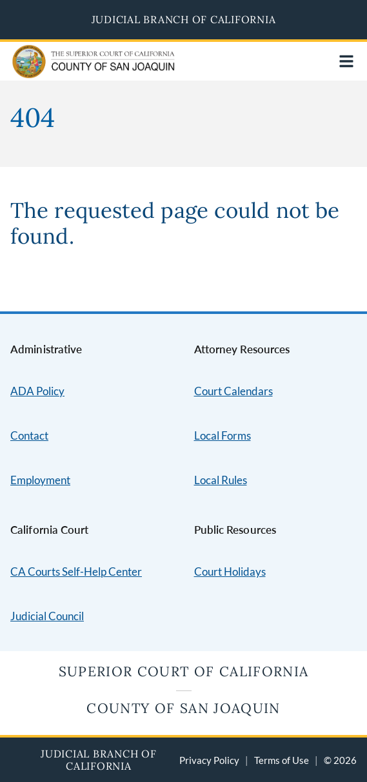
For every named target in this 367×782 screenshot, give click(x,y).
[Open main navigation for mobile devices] (346, 61)
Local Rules (220, 480)
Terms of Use (281, 760)
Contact (29, 435)
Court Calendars (233, 391)
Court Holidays (230, 571)
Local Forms (222, 435)
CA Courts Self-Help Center (76, 571)
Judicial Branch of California (184, 19)
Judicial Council (47, 616)
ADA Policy (37, 391)
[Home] (65, 70)
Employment (40, 480)
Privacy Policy (209, 760)
